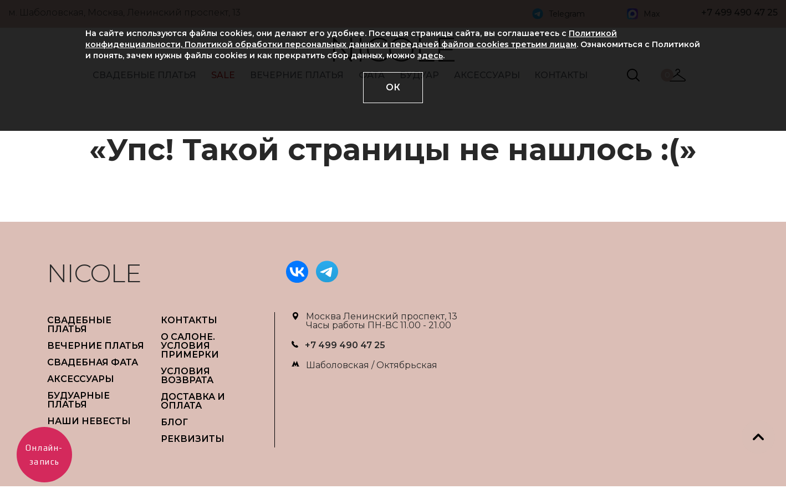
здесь (430, 55)
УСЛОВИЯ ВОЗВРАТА (187, 375)
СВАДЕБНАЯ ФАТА (92, 362)
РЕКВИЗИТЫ (192, 439)
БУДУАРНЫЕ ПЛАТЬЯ (78, 400)
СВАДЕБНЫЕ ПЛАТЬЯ (79, 324)
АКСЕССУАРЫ (80, 379)
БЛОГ (174, 422)
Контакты (189, 320)
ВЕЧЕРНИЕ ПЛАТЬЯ (95, 345)
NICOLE (94, 273)
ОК (393, 87)
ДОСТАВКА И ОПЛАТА (193, 401)
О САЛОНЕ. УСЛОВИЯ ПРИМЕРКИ (190, 346)
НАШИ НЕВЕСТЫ (89, 421)
